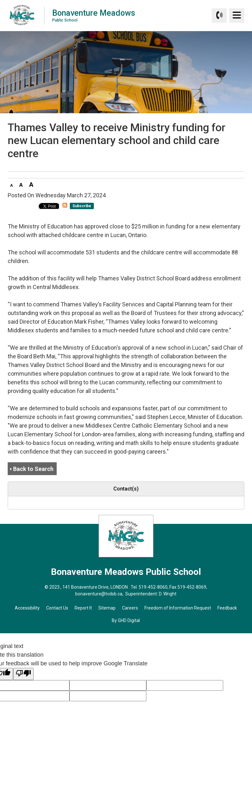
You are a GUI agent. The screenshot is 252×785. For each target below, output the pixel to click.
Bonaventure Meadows (93, 15)
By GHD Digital (126, 620)
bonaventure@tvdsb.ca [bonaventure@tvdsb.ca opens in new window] (98, 593)
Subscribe (81, 206)
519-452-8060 (153, 587)
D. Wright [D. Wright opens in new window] (167, 593)
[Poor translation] (23, 674)
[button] (11, 184)
